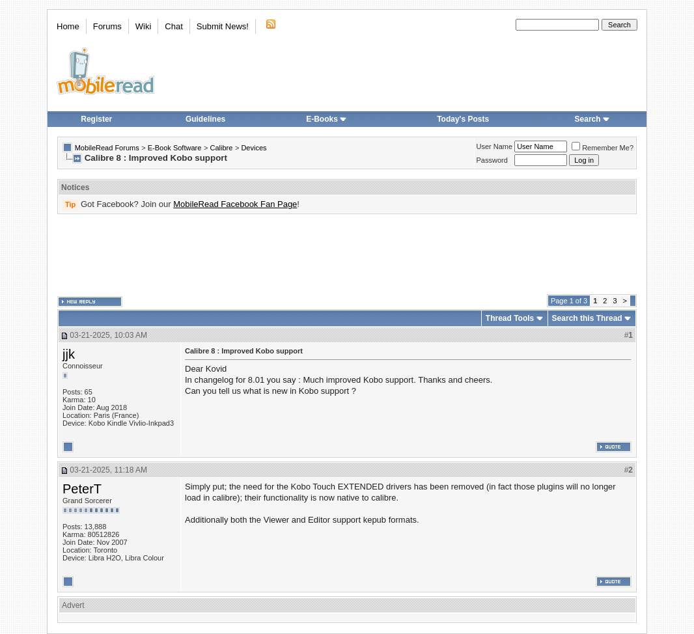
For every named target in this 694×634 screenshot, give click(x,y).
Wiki (143, 26)
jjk (68, 354)
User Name (495, 146)
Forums (107, 26)
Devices (253, 148)
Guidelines (205, 119)
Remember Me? (602, 148)
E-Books (326, 119)
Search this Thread (587, 318)
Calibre (221, 148)
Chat (173, 26)
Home (68, 26)
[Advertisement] (347, 254)
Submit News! (223, 26)
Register (96, 119)
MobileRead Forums (107, 148)
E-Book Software (175, 148)
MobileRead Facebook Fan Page (235, 204)
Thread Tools (510, 318)
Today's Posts (463, 119)
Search (592, 119)
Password (492, 160)
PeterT (82, 489)
